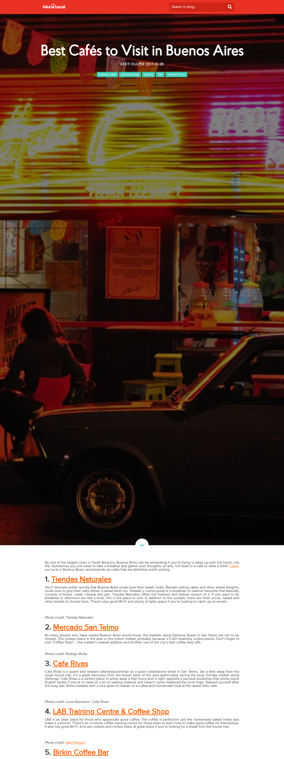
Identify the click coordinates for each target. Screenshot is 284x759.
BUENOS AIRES (107, 75)
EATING (148, 75)
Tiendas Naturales (81, 579)
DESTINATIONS (130, 75)
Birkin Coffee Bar (81, 752)
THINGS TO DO (176, 75)
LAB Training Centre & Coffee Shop (111, 712)
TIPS (160, 75)
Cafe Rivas (70, 664)
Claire (233, 566)
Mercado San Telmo (85, 627)
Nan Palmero (75, 742)
